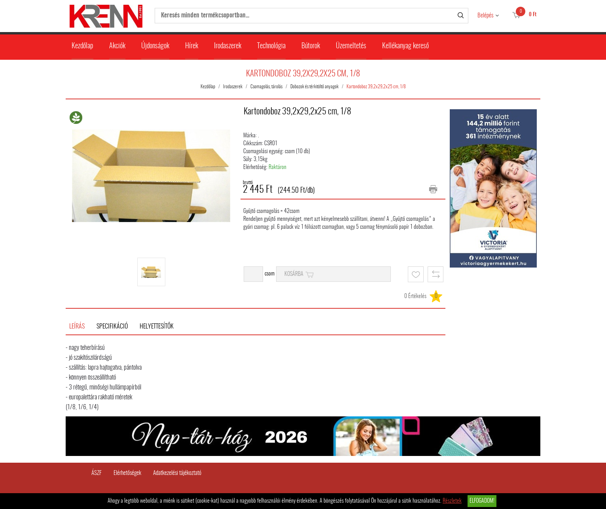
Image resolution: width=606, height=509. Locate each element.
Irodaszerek (227, 46)
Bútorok (310, 46)
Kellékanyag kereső (405, 46)
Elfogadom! (482, 501)
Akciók (117, 46)
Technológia (271, 46)
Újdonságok (155, 46)
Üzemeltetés (351, 46)
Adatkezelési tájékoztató (177, 473)
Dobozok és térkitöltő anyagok (314, 86)
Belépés (485, 16)
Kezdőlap (82, 46)
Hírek (191, 46)
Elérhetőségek (127, 473)
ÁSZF (96, 473)
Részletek (452, 501)
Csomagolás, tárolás (266, 86)
